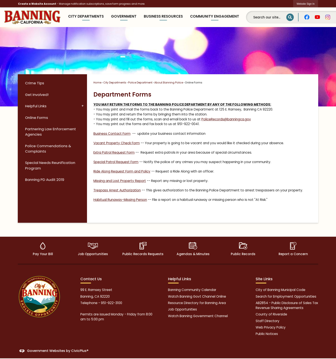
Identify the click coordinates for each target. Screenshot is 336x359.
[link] (305, 4)
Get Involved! (37, 94)
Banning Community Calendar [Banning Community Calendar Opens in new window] (192, 290)
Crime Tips (34, 83)
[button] (290, 17)
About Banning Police (168, 82)
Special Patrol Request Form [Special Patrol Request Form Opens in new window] (115, 162)
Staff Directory (267, 321)
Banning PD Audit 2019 (44, 179)
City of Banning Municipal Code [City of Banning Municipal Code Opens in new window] (280, 290)
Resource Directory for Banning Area (197, 303)
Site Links (264, 279)
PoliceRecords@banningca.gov (226, 119)
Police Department (140, 82)
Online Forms (36, 117)
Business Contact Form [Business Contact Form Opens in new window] (111, 133)
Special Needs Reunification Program (50, 165)
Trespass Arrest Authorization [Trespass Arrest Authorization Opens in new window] (117, 190)
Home (97, 82)
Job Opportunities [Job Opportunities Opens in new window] (182, 309)
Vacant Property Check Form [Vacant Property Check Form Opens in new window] (116, 143)
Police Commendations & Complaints (48, 148)
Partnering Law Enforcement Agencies (50, 131)
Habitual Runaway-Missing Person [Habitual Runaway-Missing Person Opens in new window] (120, 199)
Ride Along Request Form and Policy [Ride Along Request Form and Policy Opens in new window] (121, 171)
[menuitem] (85, 17)
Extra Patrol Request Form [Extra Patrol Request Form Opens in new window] (114, 152)
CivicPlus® (79, 350)
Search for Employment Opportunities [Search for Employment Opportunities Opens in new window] (286, 296)
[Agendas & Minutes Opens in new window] (193, 250)
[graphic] (307, 17)
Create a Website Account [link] (37, 4)
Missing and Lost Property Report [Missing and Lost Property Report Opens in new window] (119, 181)
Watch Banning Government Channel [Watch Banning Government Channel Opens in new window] (198, 316)
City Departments (114, 82)
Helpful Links (35, 106)
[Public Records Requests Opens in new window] (143, 250)
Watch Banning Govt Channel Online (197, 296)
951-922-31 (109, 303)
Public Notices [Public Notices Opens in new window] (267, 334)
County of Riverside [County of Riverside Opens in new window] (271, 314)
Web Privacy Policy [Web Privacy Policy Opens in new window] (271, 327)
